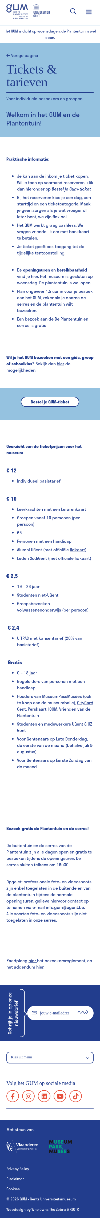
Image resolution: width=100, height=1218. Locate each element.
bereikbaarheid (72, 269)
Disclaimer (15, 1178)
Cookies (13, 1189)
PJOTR (74, 1209)
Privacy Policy (17, 1168)
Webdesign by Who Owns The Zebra (36, 1209)
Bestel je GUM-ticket (50, 401)
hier (60, 363)
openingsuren (36, 269)
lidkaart (77, 549)
